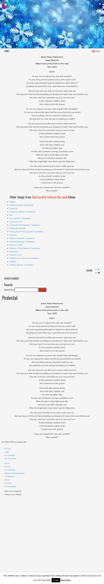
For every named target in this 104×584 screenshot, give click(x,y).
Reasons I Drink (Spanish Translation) (25, 248)
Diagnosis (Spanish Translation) (22, 211)
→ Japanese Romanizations (13, 473)
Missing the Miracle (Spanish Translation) (26, 231)
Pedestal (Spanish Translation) (22, 241)
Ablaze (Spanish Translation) (21, 205)
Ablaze (13, 202)
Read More (66, 580)
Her (11, 215)
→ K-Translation (8, 470)
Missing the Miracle (18, 228)
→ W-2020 (6, 483)
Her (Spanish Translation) (20, 218)
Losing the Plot (16, 221)
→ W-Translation (9, 486)
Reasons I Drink (16, 245)
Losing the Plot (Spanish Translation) (25, 225)
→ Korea (5, 463)
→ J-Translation (8, 476)
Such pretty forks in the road (29, 20)
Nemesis (13, 235)
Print (96, 51)
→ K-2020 (6, 466)
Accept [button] (56, 580)
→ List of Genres (9, 458)
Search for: (9, 290)
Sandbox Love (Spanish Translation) (24, 258)
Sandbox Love (16, 255)
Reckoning (14, 251)
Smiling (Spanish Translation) (22, 265)
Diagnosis (14, 208)
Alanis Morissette (12, 13)
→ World (6, 480)
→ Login (5, 452)
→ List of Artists (8, 455)
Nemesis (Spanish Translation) (22, 238)
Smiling (13, 261)
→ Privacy (6, 448)
